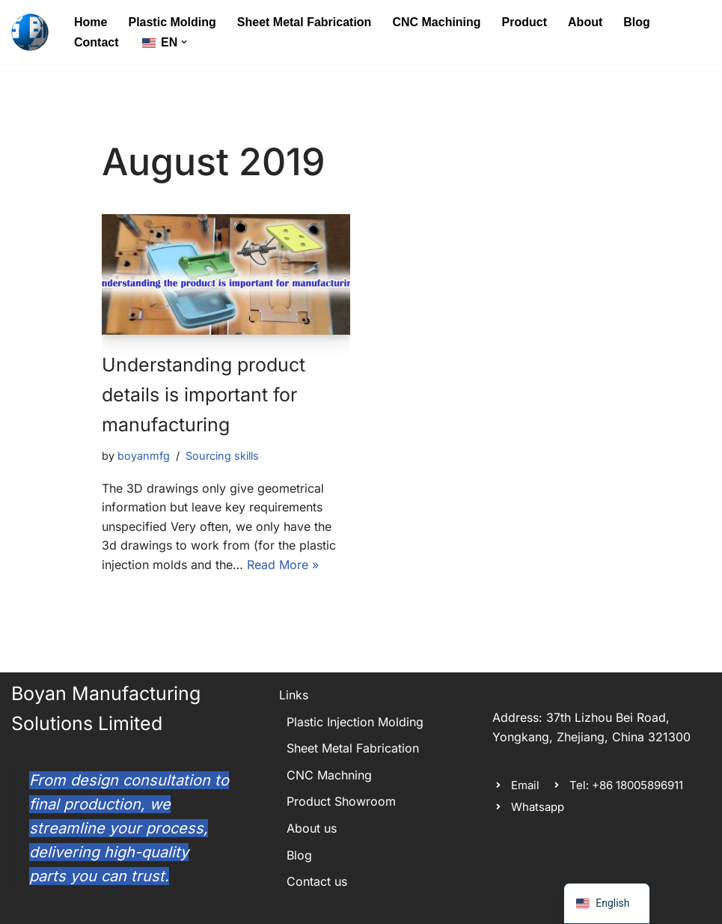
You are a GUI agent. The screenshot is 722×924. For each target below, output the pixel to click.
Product (524, 22)
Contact (96, 42)
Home (90, 22)
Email (525, 785)
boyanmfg (143, 455)
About (585, 22)
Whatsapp (537, 807)
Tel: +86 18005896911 (626, 785)
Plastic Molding (171, 22)
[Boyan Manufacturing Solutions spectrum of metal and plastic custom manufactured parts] (30, 32)
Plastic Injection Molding (355, 721)
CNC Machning (329, 775)
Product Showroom (341, 801)
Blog (636, 22)
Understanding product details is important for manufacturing (203, 394)
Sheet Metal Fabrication (304, 22)
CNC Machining (436, 22)
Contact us (317, 881)
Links (293, 694)
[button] (184, 42)
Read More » (283, 564)
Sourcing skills (222, 455)
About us (312, 828)
